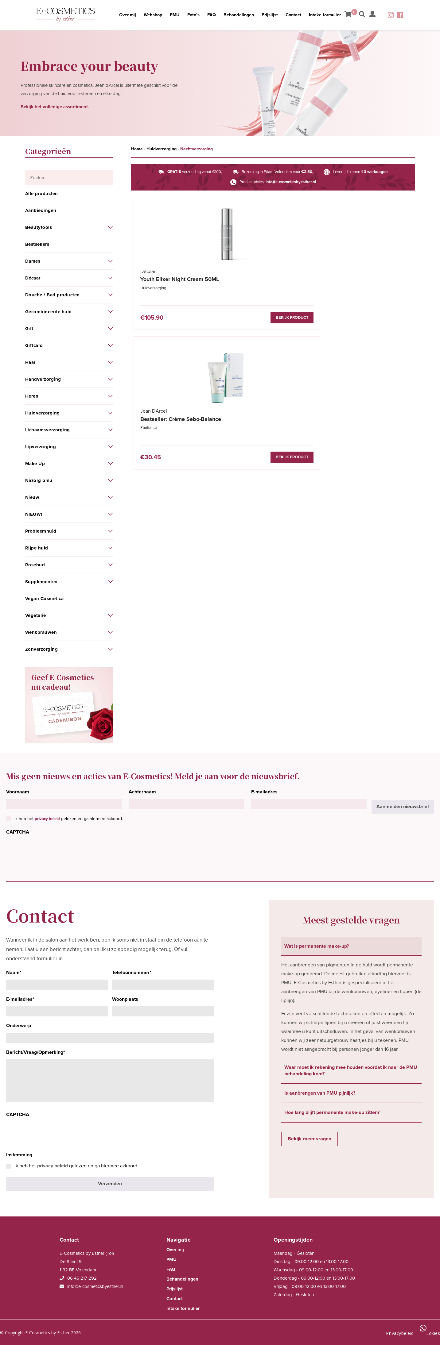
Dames (33, 261)
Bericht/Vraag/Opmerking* (35, 1052)
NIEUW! (33, 514)
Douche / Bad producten (52, 295)
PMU (170, 15)
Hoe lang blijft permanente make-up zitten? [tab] (332, 1112)
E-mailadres (264, 792)
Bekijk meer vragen (309, 1139)
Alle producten (41, 193)
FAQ (211, 15)
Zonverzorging (41, 649)
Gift (29, 328)
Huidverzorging (42, 413)
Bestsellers (37, 244)
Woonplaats (125, 999)
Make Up (35, 463)
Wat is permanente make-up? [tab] (316, 946)
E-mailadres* (20, 999)
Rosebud (35, 565)
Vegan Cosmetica (44, 598)
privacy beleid (47, 818)
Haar (30, 362)
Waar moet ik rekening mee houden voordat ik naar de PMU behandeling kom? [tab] (350, 1070)
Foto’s (191, 15)
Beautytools (38, 227)
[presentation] (52, 851)
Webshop (146, 15)
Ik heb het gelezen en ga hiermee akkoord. (68, 818)
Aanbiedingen (40, 210)
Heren (32, 396)
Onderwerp (18, 1026)
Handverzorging (43, 379)
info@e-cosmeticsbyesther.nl (291, 181)
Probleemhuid (40, 531)
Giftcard (34, 345)
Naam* (13, 972)
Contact (299, 15)
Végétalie (35, 615)
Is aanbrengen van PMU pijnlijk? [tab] (319, 1093)
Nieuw (32, 497)
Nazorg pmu (39, 480)
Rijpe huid (36, 548)
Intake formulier (333, 15)
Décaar (33, 278)
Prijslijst (274, 15)
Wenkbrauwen (41, 632)
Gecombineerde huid (48, 311)
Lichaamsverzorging (47, 430)
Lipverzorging (40, 446)
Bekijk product (195, 318)
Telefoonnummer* (131, 972)
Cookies (431, 1331)
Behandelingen (241, 15)
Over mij (118, 15)
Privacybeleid (400, 1331)
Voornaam (17, 792)
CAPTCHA (17, 832)
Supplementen (41, 581)
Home (137, 149)
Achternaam (142, 792)
